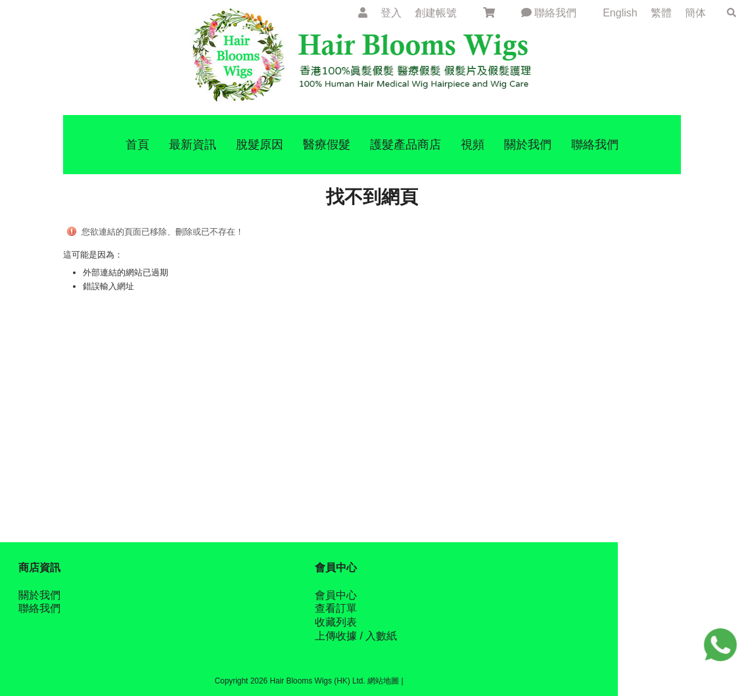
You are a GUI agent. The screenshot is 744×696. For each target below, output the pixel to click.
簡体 (695, 12)
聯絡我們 (548, 12)
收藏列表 (336, 622)
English (621, 12)
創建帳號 (436, 12)
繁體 (661, 12)
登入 (391, 12)
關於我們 (39, 595)
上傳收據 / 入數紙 (356, 635)
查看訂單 (336, 608)
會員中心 (336, 595)
